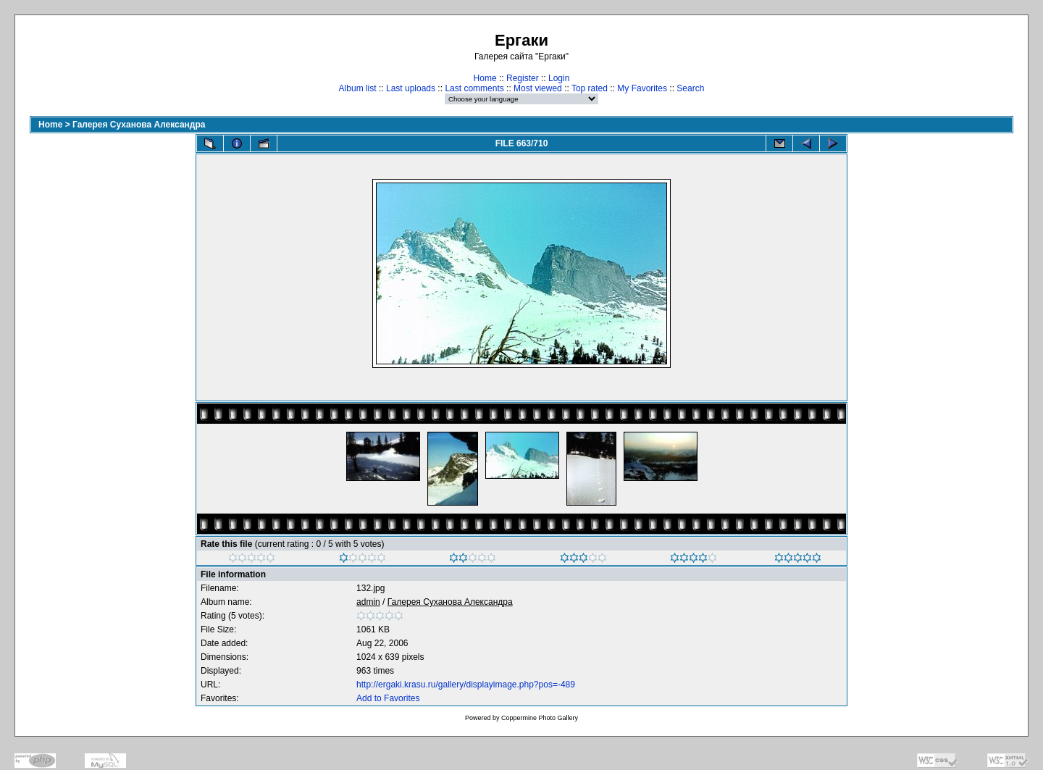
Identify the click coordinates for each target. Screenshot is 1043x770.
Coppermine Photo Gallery (539, 717)
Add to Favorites (387, 698)
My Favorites (642, 88)
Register (522, 78)
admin (368, 602)
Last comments (474, 88)
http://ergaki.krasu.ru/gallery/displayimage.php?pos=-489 (465, 684)
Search (690, 88)
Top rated (589, 88)
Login (558, 78)
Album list (358, 88)
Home (485, 78)
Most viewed (538, 88)
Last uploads (410, 88)
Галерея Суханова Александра (138, 125)
